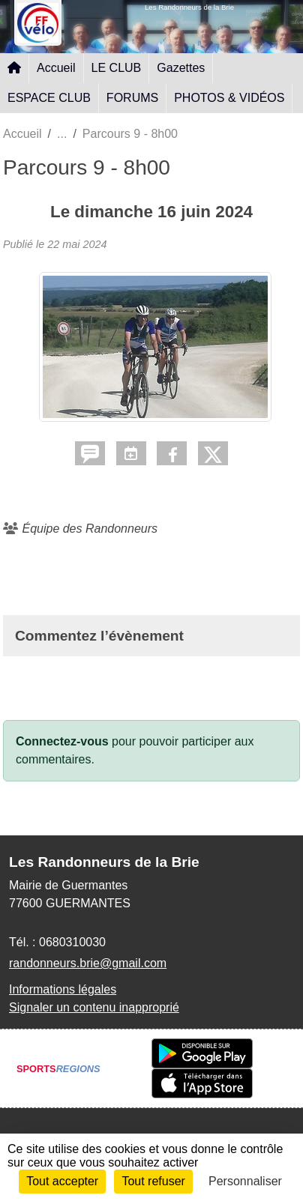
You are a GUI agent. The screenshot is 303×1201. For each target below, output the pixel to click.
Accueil (56, 67)
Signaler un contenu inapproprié (94, 1007)
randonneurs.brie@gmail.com (87, 963)
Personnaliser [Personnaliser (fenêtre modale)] (245, 1181)
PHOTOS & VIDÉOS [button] (229, 97)
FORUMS (132, 97)
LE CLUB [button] (117, 67)
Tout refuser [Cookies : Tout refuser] (153, 1181)
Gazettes (181, 67)
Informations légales (62, 989)
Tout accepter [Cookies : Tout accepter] (62, 1181)
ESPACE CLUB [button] (49, 97)
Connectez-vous (62, 741)
